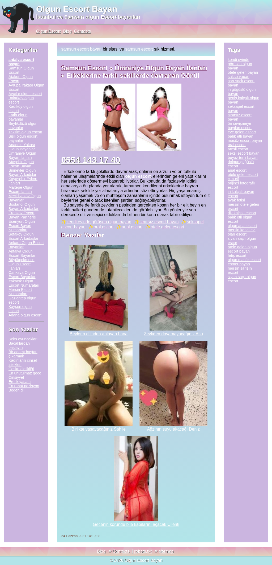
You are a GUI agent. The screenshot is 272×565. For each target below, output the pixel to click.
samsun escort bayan (81, 49)
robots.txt (143, 551)
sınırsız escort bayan (159, 222)
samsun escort (139, 49)
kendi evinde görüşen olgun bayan (98, 222)
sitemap (166, 551)
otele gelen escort (167, 227)
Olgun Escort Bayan (76, 9)
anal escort (132, 227)
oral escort (104, 227)
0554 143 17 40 (90, 160)
